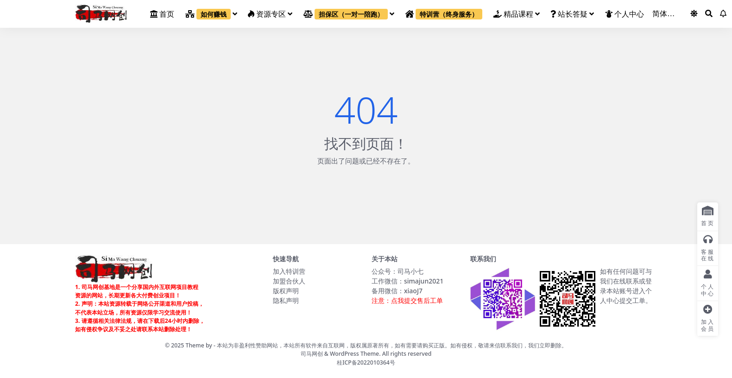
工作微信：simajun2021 (407, 281)
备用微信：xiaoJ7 (397, 290)
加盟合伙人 (289, 281)
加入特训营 (289, 271)
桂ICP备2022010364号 (366, 362)
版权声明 (286, 290)
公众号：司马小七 (397, 271)
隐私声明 (286, 300)
